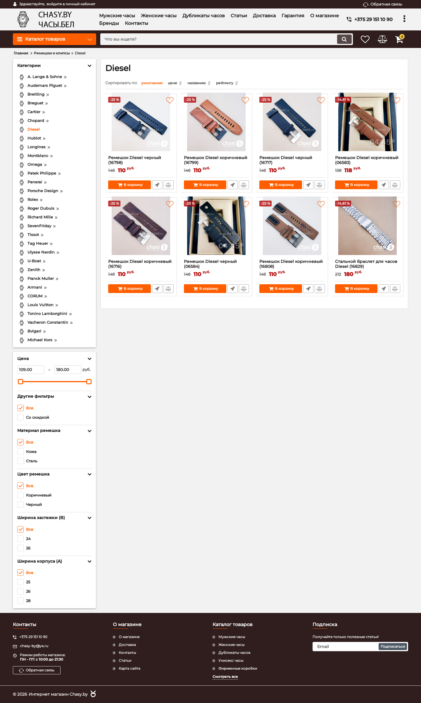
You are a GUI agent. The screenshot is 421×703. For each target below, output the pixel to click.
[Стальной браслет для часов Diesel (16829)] (368, 231)
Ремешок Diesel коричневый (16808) (292, 268)
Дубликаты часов (234, 652)
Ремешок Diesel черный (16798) (141, 164)
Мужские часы (231, 637)
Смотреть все (225, 676)
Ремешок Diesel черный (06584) (216, 268)
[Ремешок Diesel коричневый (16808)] (292, 231)
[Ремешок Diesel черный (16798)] (141, 127)
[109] (30, 369)
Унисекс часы (230, 660)
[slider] (20, 381)
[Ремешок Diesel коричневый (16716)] (141, 231)
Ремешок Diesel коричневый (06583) (368, 164)
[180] (67, 369)
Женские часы (231, 644)
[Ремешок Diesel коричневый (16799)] (216, 127)
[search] (221, 39)
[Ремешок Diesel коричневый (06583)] (368, 127)
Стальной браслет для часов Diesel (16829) (368, 268)
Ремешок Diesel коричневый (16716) (141, 268)
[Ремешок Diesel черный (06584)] (216, 231)
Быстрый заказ (157, 186)
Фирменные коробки (237, 668)
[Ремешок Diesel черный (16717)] (292, 127)
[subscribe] (360, 646)
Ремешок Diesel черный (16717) (292, 164)
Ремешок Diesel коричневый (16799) (216, 164)
